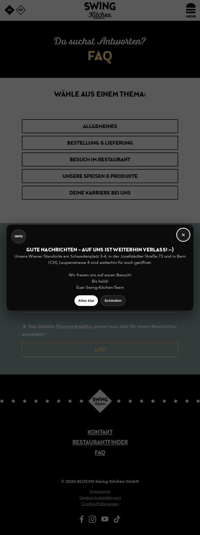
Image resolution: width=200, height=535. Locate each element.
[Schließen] (183, 234)
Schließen (112, 301)
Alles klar (86, 301)
